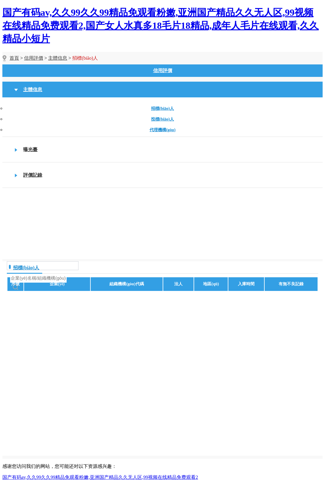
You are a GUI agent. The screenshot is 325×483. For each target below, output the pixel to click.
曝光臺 (30, 149)
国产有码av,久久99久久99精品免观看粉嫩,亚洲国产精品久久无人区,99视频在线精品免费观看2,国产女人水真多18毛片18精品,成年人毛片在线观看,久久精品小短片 (160, 25)
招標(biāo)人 (162, 108)
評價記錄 (32, 175)
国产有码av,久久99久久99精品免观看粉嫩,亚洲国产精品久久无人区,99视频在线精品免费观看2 (100, 477)
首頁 (14, 58)
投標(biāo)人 (162, 119)
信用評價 (33, 58)
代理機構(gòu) (162, 130)
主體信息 (57, 58)
